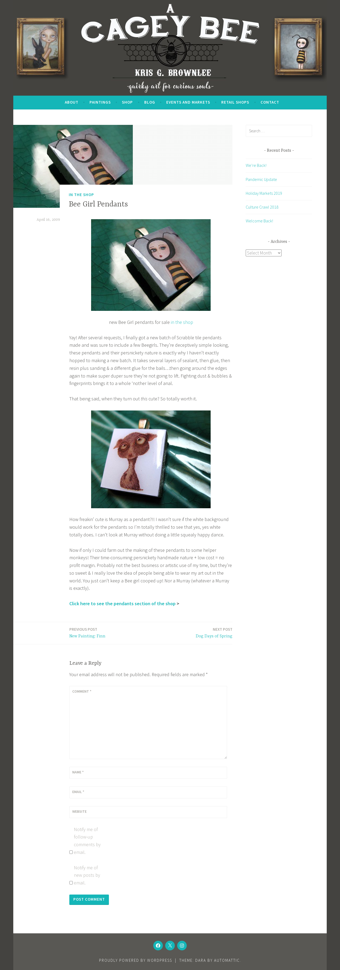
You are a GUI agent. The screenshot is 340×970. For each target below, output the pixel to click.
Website (79, 811)
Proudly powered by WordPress (135, 960)
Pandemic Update (261, 179)
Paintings (100, 102)
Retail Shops (235, 102)
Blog (149, 102)
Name (78, 772)
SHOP (127, 102)
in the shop (182, 322)
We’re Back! (256, 165)
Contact (270, 102)
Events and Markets (188, 102)
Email (78, 791)
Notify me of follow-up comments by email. (87, 840)
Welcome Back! (259, 220)
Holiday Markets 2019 (264, 193)
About (71, 102)
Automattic (227, 960)
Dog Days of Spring (214, 632)
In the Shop (81, 194)
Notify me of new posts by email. (87, 875)
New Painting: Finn (87, 632)
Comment (81, 691)
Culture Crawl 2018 (262, 207)
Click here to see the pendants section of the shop (122, 603)
